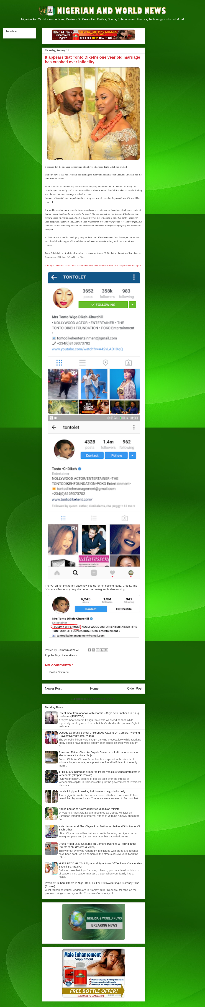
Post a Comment (59, 672)
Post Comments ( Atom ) (101, 698)
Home (94, 688)
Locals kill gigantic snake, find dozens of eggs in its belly (92, 791)
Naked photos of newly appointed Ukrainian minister (89, 808)
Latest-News (69, 655)
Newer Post (53, 688)
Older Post (134, 688)
